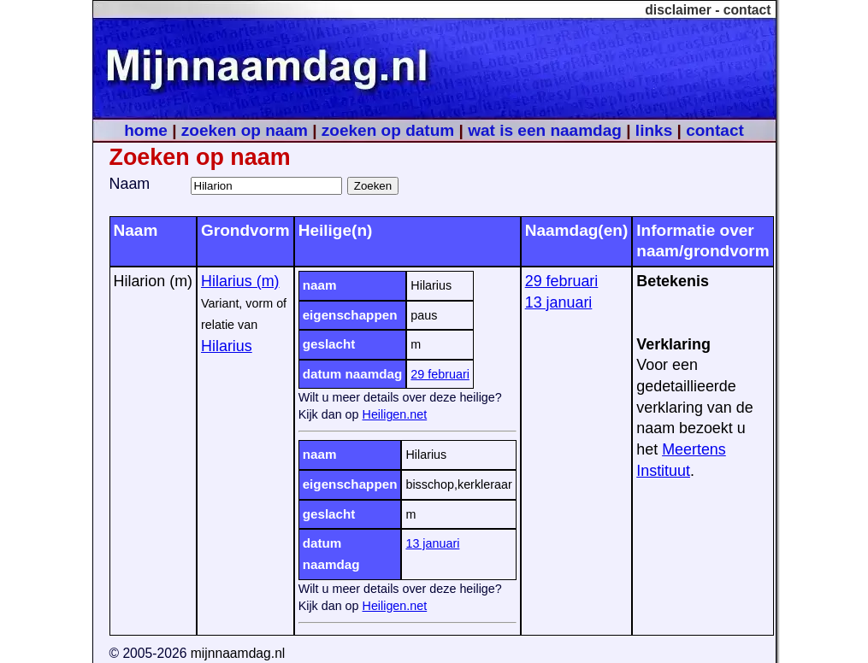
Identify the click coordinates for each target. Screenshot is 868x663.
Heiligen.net (395, 414)
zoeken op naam (244, 130)
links (653, 130)
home (146, 130)
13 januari (432, 543)
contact (747, 10)
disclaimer (678, 10)
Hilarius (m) (240, 281)
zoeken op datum (388, 130)
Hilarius (226, 346)
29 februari (439, 374)
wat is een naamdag (545, 130)
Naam (130, 183)
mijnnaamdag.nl (238, 653)
